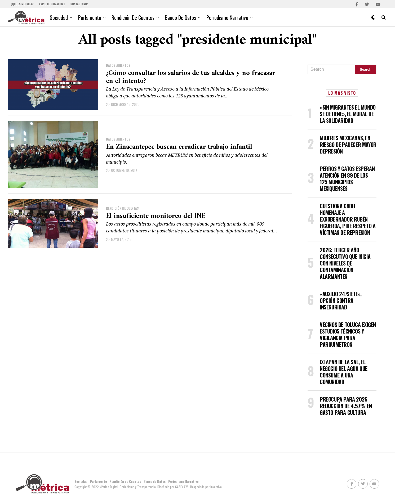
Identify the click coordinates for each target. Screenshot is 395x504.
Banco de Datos (180, 17)
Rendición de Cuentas (133, 17)
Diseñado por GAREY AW (173, 486)
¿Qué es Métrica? (22, 4)
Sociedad (59, 17)
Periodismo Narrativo (227, 17)
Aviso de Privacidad (52, 4)
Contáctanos (79, 4)
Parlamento (89, 17)
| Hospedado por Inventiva (205, 486)
